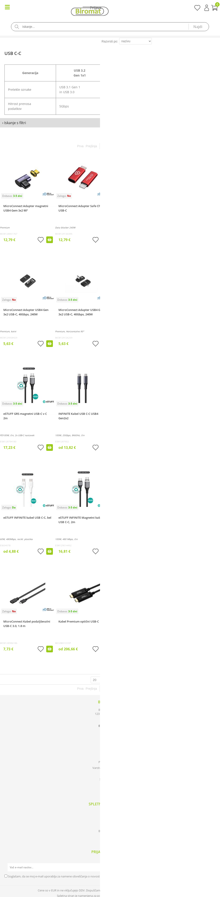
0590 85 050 (111, 722)
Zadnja (138, 146)
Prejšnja (91, 146)
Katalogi (110, 814)
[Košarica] (110, 8)
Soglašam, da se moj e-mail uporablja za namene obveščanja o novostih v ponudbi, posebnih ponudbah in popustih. (84, 876)
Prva (80, 146)
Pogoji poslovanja (110, 762)
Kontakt (110, 756)
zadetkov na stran (117, 680)
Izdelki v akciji (110, 819)
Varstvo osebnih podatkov (110, 768)
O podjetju (110, 750)
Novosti (110, 825)
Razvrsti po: (110, 41)
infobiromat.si (111, 726)
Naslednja (124, 146)
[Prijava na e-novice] (211, 867)
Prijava (206, 8)
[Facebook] (110, 789)
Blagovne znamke (110, 831)
